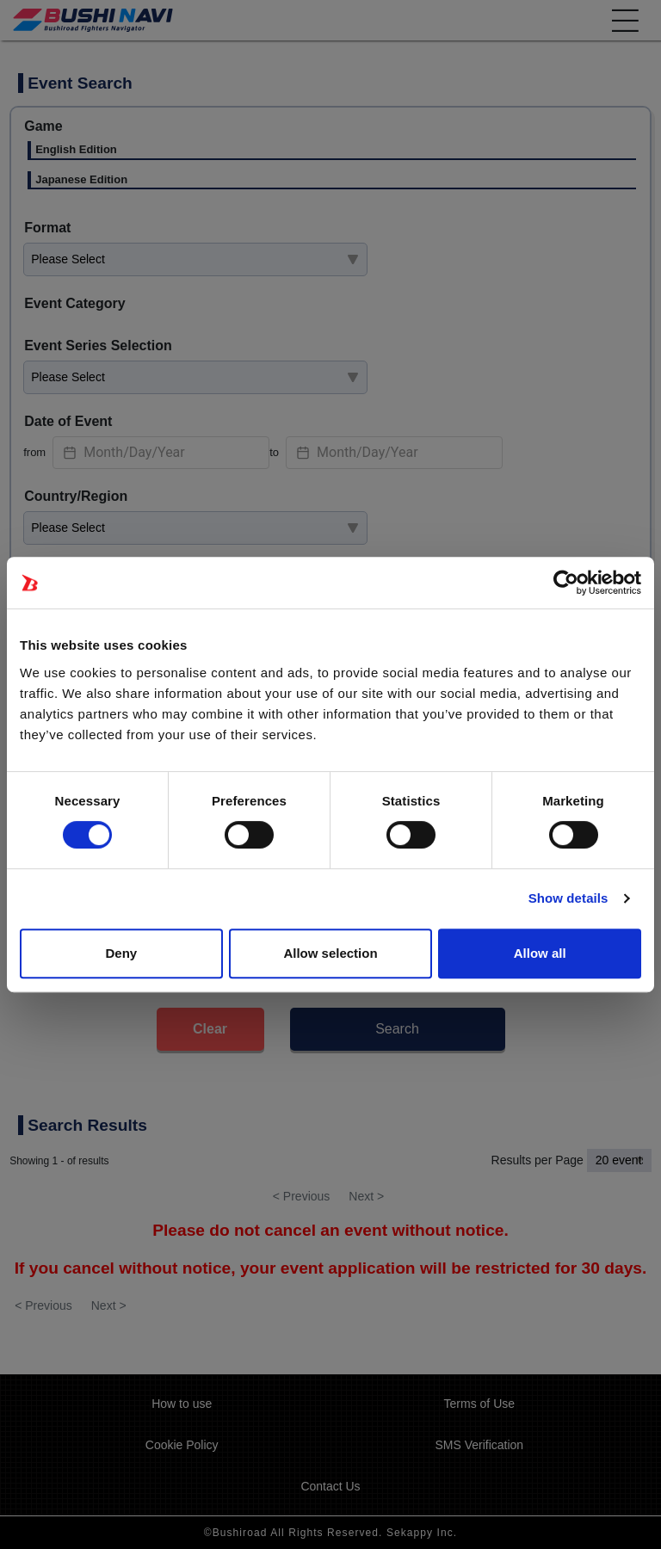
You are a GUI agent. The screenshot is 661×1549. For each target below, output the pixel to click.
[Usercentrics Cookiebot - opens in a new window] (566, 583)
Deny (121, 953)
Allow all (540, 953)
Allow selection (330, 953)
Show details (568, 898)
